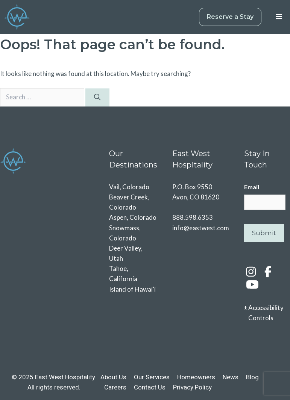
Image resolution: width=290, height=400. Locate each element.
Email (251, 186)
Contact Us (149, 387)
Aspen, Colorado (132, 217)
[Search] (97, 97)
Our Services (152, 377)
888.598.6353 (192, 217)
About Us (113, 377)
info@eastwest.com (200, 228)
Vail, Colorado (129, 187)
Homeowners (196, 377)
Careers (115, 387)
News (230, 377)
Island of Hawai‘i (132, 289)
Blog (252, 377)
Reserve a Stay (230, 16)
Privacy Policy (192, 387)
